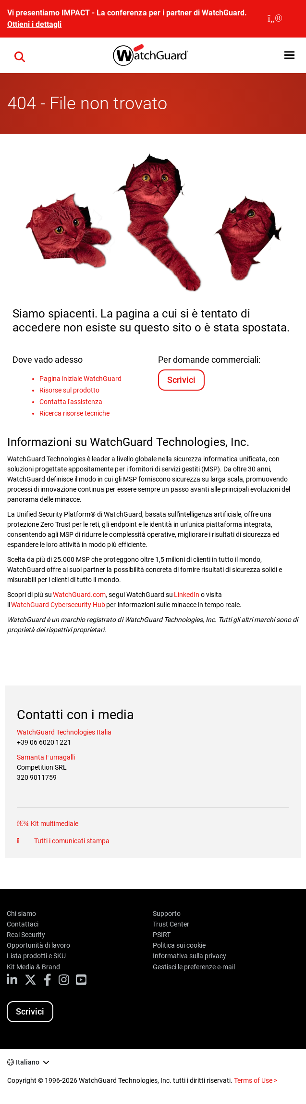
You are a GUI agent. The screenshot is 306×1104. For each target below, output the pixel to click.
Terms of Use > (255, 1080)
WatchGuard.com (79, 594)
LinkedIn (186, 594)
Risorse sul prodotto (69, 390)
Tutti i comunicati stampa (71, 841)
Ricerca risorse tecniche (74, 413)
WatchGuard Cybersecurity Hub (58, 605)
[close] (275, 18)
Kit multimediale (53, 823)
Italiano (27, 1062)
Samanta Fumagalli (46, 757)
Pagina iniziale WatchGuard (80, 378)
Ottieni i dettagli (34, 24)
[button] (289, 55)
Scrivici (181, 380)
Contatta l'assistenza (70, 402)
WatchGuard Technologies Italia (64, 732)
